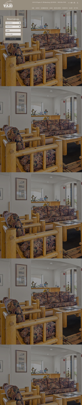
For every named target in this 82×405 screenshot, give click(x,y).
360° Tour (76, 8)
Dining (51, 8)
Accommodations (44, 8)
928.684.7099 (62, 2)
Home (33, 8)
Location (37, 8)
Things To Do (65, 8)
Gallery (70, 8)
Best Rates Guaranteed (16, 36)
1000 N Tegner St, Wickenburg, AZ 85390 (44, 2)
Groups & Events (57, 8)
